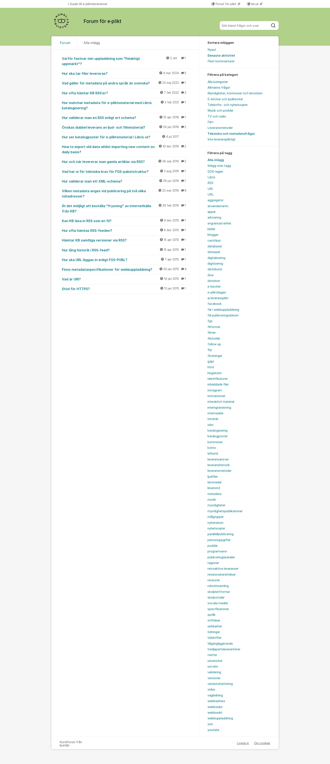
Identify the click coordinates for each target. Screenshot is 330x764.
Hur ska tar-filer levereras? (126, 73)
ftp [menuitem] (210, 350)
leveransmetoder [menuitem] (220, 471)
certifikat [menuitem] (214, 241)
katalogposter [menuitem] (218, 436)
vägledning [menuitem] (215, 695)
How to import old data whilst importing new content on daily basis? (126, 149)
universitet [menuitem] (215, 661)
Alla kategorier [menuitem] (218, 82)
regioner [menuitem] (213, 563)
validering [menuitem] (214, 672)
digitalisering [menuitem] (216, 258)
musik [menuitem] (212, 499)
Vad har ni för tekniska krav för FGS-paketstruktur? (126, 171)
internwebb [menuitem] (216, 413)
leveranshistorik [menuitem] (219, 465)
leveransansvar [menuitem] (218, 459)
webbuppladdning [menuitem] (220, 718)
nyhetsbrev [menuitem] (216, 523)
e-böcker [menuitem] (214, 286)
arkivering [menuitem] (214, 217)
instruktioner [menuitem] (216, 396)
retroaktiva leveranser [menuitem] (223, 569)
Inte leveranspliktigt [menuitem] (222, 139)
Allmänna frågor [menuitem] (219, 87)
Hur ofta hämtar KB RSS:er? (126, 93)
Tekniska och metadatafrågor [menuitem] (231, 134)
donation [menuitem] (214, 281)
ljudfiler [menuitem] (213, 477)
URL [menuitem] (211, 194)
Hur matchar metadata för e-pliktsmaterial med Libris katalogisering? (126, 105)
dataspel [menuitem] (214, 252)
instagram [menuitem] (215, 390)
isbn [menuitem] (210, 425)
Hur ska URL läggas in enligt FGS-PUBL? (126, 259)
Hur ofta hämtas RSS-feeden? (126, 230)
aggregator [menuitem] (216, 200)
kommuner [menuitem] (215, 442)
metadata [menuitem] (214, 494)
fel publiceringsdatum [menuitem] (223, 315)
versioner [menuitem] (214, 678)
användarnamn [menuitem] (218, 206)
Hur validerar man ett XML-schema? (126, 181)
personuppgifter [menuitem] (219, 540)
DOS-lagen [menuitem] (215, 171)
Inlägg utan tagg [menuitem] (219, 166)
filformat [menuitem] (214, 327)
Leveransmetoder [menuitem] (220, 128)
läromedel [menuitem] (214, 482)
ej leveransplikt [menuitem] (218, 298)
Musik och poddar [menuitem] (220, 110)
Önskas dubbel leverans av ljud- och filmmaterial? (126, 127)
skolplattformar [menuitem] (219, 592)
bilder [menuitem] (211, 229)
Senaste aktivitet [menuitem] (221, 55)
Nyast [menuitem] (212, 50)
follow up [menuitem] (214, 344)
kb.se (253, 4)
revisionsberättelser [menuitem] (222, 574)
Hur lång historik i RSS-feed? (126, 250)
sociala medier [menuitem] (218, 603)
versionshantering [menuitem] (220, 684)
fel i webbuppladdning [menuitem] (223, 310)
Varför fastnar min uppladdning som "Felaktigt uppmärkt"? (126, 61)
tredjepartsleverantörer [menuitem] (224, 649)
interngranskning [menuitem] (219, 407)
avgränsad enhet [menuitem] (219, 223)
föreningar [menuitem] (215, 356)
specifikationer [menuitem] (218, 609)
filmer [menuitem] (212, 333)
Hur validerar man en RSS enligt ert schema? (126, 117)
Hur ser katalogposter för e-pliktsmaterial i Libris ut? (126, 137)
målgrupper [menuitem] (216, 517)
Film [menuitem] (210, 122)
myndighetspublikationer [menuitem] (225, 511)
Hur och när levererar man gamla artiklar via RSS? (126, 161)
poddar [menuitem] (213, 546)
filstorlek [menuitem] (214, 338)
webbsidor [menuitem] (215, 707)
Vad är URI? (126, 279)
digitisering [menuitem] (215, 263)
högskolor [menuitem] (215, 373)
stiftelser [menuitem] (214, 620)
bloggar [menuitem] (213, 235)
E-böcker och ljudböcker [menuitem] (225, 99)
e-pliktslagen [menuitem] (217, 292)
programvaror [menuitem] (217, 551)
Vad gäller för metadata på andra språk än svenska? (126, 83)
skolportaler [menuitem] (216, 597)
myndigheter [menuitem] (216, 505)
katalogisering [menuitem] (218, 430)
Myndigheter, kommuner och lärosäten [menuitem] (235, 93)
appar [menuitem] (212, 212)
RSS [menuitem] (210, 183)
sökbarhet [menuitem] (215, 626)
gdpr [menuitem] (211, 361)
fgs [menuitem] (210, 321)
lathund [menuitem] (213, 453)
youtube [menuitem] (213, 730)
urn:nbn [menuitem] (213, 666)
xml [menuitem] (210, 724)
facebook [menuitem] (215, 304)
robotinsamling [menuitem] (218, 586)
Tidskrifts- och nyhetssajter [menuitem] (228, 105)
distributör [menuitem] (215, 269)
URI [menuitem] (210, 189)
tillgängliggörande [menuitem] (220, 643)
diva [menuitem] (210, 275)
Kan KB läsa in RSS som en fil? (126, 220)
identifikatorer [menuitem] (218, 379)
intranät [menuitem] (213, 419)
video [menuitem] (211, 689)
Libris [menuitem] (211, 177)
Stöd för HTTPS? (126, 288)
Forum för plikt (224, 4)
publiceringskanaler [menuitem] (221, 557)
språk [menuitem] (212, 615)
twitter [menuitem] (212, 655)
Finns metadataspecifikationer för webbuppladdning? (126, 269)
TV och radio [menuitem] (217, 116)
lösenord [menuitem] (214, 488)
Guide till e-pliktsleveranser (87, 4)
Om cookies (262, 743)
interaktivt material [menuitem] (221, 402)
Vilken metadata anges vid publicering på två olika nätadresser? (126, 193)
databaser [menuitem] (215, 246)
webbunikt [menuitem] (215, 713)
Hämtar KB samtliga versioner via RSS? (126, 240)
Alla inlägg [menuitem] (216, 160)
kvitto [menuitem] (212, 448)
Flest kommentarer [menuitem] (221, 61)
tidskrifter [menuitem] (215, 638)
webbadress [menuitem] (216, 701)
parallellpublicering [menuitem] (221, 534)
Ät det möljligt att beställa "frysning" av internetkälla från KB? (126, 208)
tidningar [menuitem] (214, 632)
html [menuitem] (211, 367)
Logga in (243, 743)
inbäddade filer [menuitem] (218, 384)
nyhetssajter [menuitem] (216, 528)
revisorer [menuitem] (214, 580)
